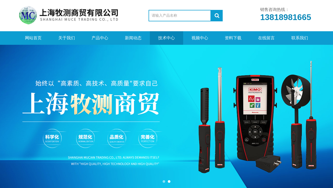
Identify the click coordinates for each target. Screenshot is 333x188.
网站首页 (33, 38)
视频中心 (199, 38)
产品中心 (100, 38)
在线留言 (266, 38)
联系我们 (299, 38)
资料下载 (233, 38)
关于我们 (66, 38)
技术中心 (166, 38)
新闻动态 (133, 38)
